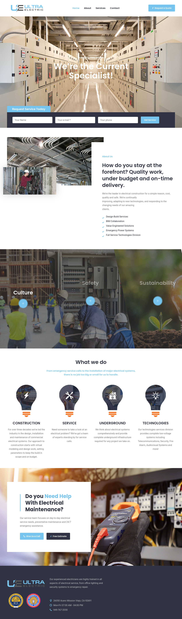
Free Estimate (58, 536)
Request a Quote (162, 8)
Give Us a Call (31, 536)
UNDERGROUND (112, 423)
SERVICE (69, 423)
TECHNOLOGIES (156, 423)
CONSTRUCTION (26, 423)
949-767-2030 (60, 609)
